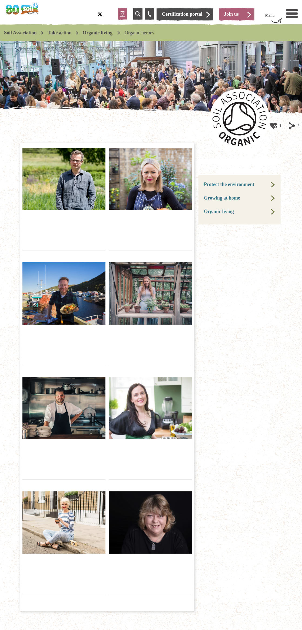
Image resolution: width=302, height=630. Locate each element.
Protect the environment (229, 184)
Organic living (98, 32)
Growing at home (222, 197)
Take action (60, 32)
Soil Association (20, 32)
